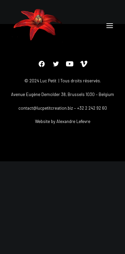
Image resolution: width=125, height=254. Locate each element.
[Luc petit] (38, 25)
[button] (109, 25)
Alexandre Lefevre (73, 121)
